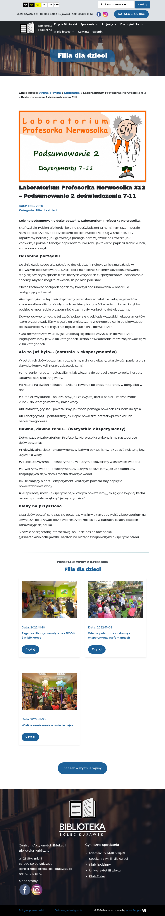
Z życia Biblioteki (65, 24)
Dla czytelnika (131, 24)
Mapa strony (28, 881)
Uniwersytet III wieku (105, 870)
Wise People (133, 910)
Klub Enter (97, 876)
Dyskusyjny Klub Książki (107, 853)
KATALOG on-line (131, 14)
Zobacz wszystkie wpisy (82, 768)
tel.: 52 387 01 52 (30, 874)
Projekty (109, 24)
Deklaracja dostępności (69, 910)
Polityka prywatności (31, 910)
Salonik (97, 32)
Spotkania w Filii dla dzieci (108, 858)
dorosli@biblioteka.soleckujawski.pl (45, 868)
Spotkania (89, 24)
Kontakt (83, 32)
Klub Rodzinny (100, 864)
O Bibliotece (64, 32)
